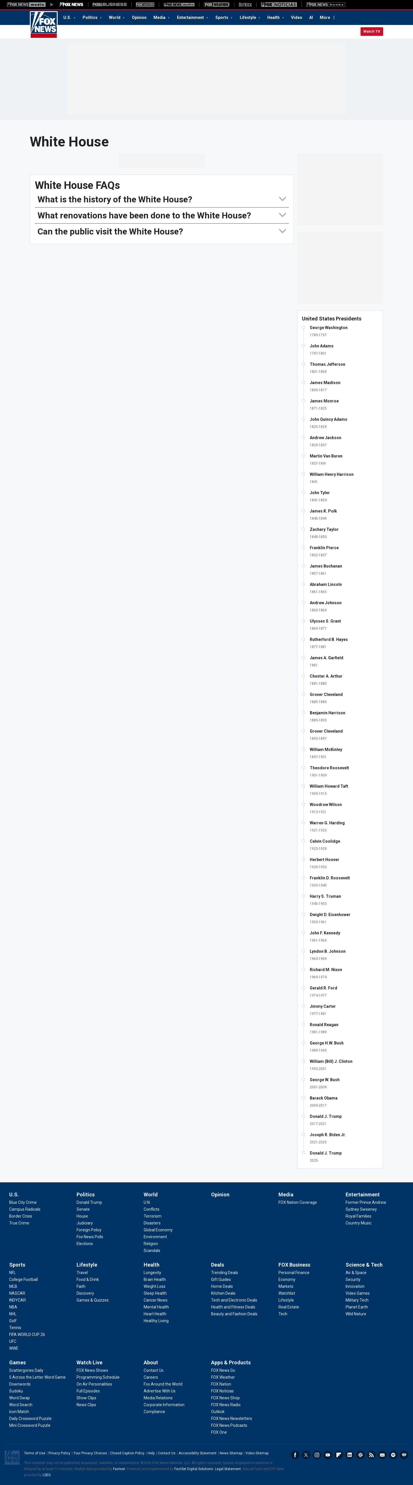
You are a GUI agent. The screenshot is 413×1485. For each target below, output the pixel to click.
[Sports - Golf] (13, 1320)
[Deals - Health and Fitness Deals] (233, 1307)
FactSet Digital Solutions (193, 1469)
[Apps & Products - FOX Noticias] (222, 1391)
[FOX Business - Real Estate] (288, 1307)
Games (17, 1362)
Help (151, 1453)
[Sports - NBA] (13, 1307)
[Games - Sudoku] (16, 1391)
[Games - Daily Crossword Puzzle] (30, 1418)
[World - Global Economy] (158, 1230)
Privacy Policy (59, 1453)
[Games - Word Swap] (19, 1398)
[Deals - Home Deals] (222, 1286)
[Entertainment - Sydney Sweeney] (361, 1209)
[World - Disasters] (152, 1223)
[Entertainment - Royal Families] (358, 1216)
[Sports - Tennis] (15, 1327)
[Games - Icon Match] (19, 1411)
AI (311, 17)
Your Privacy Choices (90, 1453)
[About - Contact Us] (153, 1370)
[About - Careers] (151, 1377)
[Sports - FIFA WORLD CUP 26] (27, 1334)
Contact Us (167, 1453)
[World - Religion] (151, 1243)
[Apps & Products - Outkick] (218, 1411)
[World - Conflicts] (151, 1209)
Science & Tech (364, 1265)
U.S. (67, 17)
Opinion (139, 17)
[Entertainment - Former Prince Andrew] (366, 1202)
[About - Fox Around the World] (163, 1384)
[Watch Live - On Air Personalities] (94, 1384)
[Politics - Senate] (83, 1209)
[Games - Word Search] (20, 1404)
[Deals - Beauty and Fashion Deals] (234, 1314)
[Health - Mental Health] (156, 1307)
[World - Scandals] (152, 1250)
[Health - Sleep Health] (155, 1293)
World (115, 17)
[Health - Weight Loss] (154, 1286)
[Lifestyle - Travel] (82, 1272)
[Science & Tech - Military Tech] (357, 1300)
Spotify (393, 1455)
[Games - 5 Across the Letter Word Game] (37, 1377)
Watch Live (89, 1362)
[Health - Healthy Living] (156, 1320)
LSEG (47, 1475)
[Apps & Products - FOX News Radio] (226, 1404)
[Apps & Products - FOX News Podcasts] (229, 1425)
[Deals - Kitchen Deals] (223, 1293)
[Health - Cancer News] (155, 1300)
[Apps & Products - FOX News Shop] (225, 1398)
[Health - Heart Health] (155, 1314)
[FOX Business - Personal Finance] (293, 1272)
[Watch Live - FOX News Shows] (92, 1370)
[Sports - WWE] (13, 1348)
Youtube (328, 1455)
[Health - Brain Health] (155, 1279)
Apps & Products (231, 1362)
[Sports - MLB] (13, 1286)
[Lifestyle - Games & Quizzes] (93, 1300)
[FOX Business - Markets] (285, 1286)
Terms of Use (34, 1453)
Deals (217, 1265)
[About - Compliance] (154, 1411)
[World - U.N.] (147, 1202)
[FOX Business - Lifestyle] (286, 1300)
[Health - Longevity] (152, 1272)
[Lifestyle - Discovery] (85, 1293)
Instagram (317, 1455)
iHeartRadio (404, 1455)
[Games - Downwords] (20, 1384)
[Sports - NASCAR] (17, 1293)
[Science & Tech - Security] (353, 1279)
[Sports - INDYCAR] (17, 1300)
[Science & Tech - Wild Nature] (356, 1314)
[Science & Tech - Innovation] (355, 1286)
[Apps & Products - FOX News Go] (223, 1370)
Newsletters (382, 1455)
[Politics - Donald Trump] (89, 1202)
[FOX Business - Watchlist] (286, 1293)
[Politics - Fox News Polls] (90, 1236)
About (151, 1362)
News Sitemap (231, 1453)
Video (296, 17)
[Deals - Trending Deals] (224, 1272)
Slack (360, 1455)
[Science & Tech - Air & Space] (356, 1272)
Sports (222, 17)
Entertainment (191, 17)
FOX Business (294, 1265)
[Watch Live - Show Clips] (86, 1398)
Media (159, 17)
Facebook (295, 1455)
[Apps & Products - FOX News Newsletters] (231, 1418)
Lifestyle (248, 17)
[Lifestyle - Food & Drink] (88, 1279)
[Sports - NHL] (12, 1314)
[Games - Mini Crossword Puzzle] (29, 1425)
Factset (119, 1469)
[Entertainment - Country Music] (358, 1223)
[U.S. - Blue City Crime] (23, 1202)
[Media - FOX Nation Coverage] (297, 1202)
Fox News (44, 25)
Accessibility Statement (198, 1453)
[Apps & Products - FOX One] (219, 1432)
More (325, 17)
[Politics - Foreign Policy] (89, 1230)
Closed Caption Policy (127, 1453)
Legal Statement (228, 1469)
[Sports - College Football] (23, 1279)
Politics (90, 17)
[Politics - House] (82, 1216)
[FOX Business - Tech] (282, 1314)
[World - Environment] (155, 1236)
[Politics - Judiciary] (85, 1223)
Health (273, 17)
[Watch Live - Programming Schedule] (98, 1377)
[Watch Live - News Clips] (86, 1404)
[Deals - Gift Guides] (221, 1279)
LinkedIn (349, 1455)
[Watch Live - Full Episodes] (88, 1391)
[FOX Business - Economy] (286, 1279)
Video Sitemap (257, 1453)
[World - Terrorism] (152, 1216)
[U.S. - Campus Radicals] (24, 1209)
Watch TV (371, 31)
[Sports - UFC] (12, 1341)
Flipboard (338, 1455)
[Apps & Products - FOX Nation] (221, 1384)
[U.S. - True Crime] (19, 1223)
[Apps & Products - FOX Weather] (223, 1377)
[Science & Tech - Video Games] (358, 1293)
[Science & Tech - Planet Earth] (357, 1307)
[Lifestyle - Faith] (81, 1286)
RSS (371, 1455)
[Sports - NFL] (12, 1272)
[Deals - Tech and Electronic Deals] (234, 1300)
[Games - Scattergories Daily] (26, 1370)
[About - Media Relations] (158, 1398)
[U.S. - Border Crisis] (20, 1216)
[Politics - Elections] (85, 1243)
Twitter (306, 1455)
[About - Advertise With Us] (160, 1391)
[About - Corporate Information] (164, 1404)
